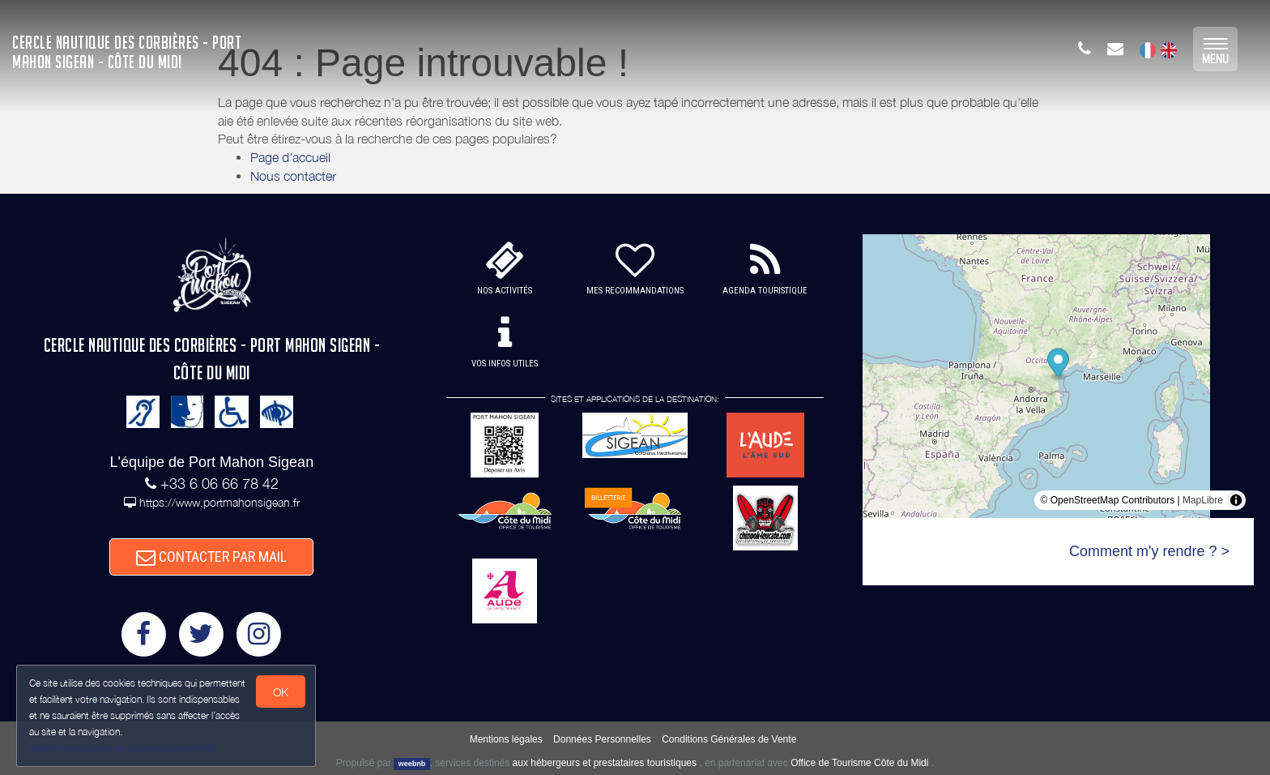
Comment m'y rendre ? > (1149, 551)
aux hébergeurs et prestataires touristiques (605, 763)
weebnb (412, 764)
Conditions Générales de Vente (729, 739)
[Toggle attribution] (1236, 500)
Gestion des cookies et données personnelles (123, 748)
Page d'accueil (290, 157)
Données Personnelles (602, 739)
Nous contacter (293, 176)
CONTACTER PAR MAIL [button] (211, 556)
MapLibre (1203, 500)
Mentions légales (506, 739)
